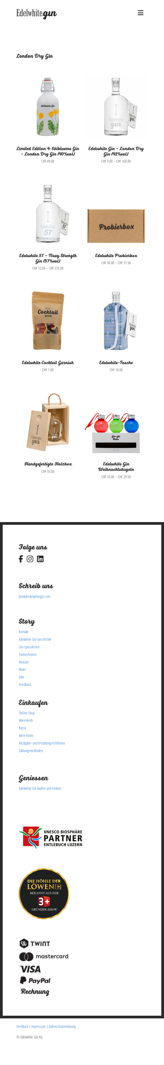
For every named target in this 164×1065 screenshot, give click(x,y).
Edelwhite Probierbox (116, 255)
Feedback (22, 1026)
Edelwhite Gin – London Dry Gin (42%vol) (116, 151)
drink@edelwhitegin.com (34, 596)
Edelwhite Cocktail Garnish (48, 362)
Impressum (38, 1026)
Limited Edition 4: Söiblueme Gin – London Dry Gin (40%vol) (47, 151)
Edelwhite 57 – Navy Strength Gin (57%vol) (48, 258)
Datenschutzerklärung (62, 1026)
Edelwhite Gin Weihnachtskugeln (116, 467)
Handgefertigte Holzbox (48, 464)
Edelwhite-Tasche (116, 362)
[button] (141, 13)
